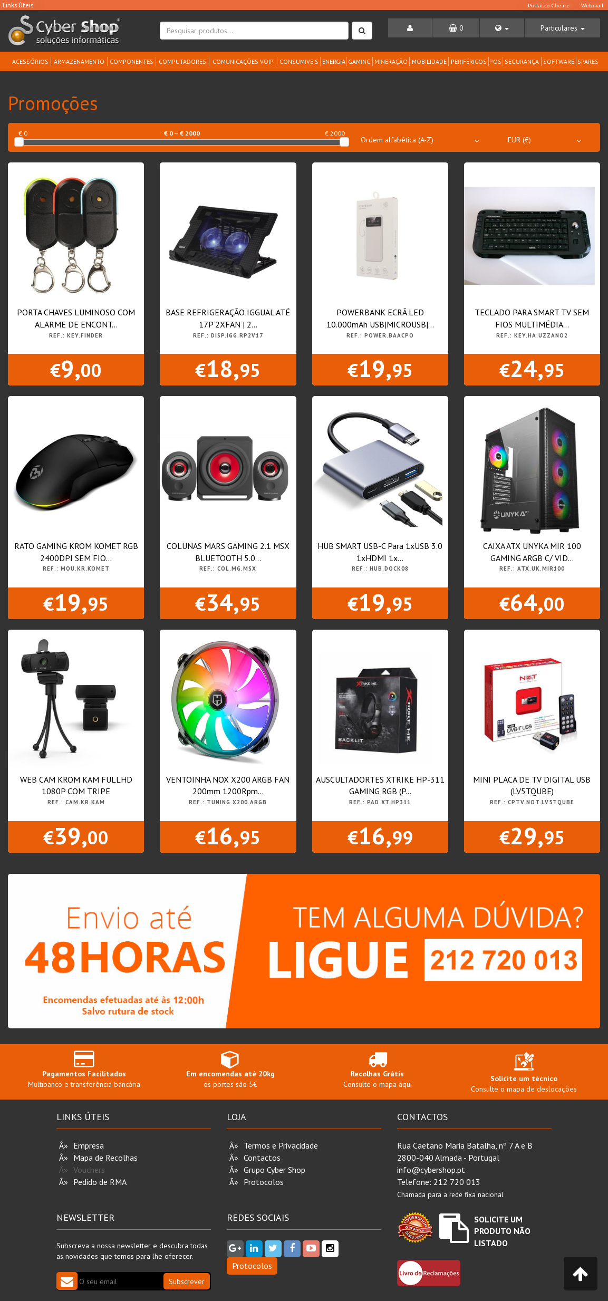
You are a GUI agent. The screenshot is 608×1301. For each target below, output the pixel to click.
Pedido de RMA (100, 1182)
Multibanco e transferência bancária (83, 1069)
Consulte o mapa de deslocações (524, 1075)
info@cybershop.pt (431, 1169)
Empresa (88, 1145)
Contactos (262, 1157)
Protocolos (264, 1182)
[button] (502, 27)
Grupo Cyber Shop (274, 1169)
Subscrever (187, 1281)
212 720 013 (456, 1182)
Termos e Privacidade (281, 1145)
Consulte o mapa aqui (377, 1069)
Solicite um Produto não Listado (502, 1231)
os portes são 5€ (230, 1069)
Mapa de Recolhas (105, 1157)
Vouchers (89, 1169)
